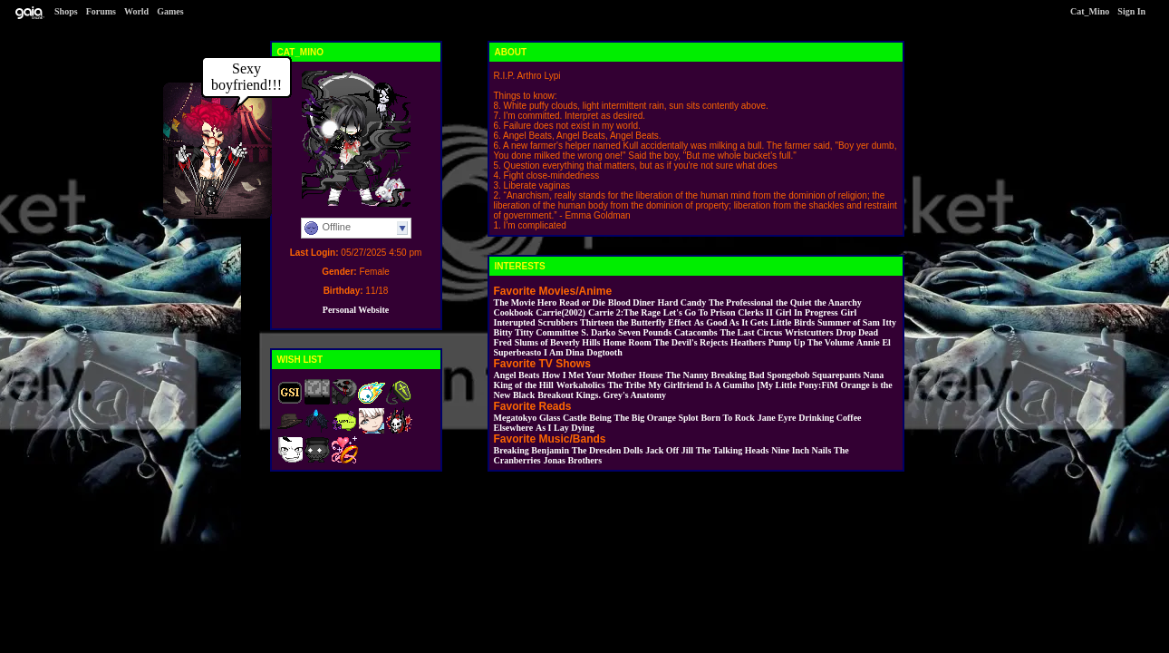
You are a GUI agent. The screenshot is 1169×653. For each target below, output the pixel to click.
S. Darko (598, 332)
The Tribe (626, 385)
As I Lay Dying (565, 428)
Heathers (748, 342)
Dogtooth (604, 352)
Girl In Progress (807, 312)
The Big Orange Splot (656, 418)
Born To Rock (727, 418)
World (136, 11)
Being (600, 418)
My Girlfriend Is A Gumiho (701, 385)
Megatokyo (515, 418)
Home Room (627, 342)
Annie (868, 342)
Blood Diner (631, 302)
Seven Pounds (644, 332)
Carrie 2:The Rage (624, 312)
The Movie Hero (525, 302)
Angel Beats (517, 375)
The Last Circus (751, 332)
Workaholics (580, 385)
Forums (101, 11)
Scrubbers (557, 322)
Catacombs (696, 332)
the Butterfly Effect (653, 322)
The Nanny (687, 375)
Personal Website (356, 310)
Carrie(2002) (560, 312)
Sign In (1131, 11)
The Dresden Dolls (607, 450)
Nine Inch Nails (801, 450)
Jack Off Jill (669, 450)
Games (170, 11)
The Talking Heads (732, 450)
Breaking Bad (738, 375)
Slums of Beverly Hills (558, 342)
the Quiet (794, 302)
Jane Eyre (777, 418)
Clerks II (755, 312)
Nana (874, 375)
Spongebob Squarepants (813, 375)
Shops (66, 11)
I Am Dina (564, 352)
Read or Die (582, 302)
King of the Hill (524, 385)
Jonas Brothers (573, 460)
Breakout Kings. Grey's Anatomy (601, 395)
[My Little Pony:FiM (797, 385)
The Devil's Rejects (691, 342)
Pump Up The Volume (811, 342)
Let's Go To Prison (699, 312)
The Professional (741, 302)
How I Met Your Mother (589, 375)
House (651, 375)
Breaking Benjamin (531, 450)
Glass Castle (563, 418)
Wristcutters (809, 332)
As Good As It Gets (731, 322)
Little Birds (792, 322)
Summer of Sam (848, 322)
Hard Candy (682, 302)
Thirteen (596, 322)
